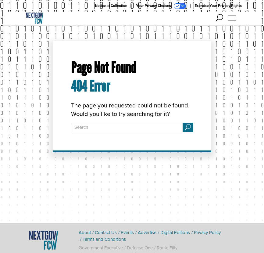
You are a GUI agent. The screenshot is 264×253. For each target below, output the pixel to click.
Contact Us (106, 232)
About (85, 232)
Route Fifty (167, 247)
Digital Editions (175, 232)
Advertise (147, 232)
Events (127, 232)
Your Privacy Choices (161, 6)
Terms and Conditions (104, 239)
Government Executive (101, 247)
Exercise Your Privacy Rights (218, 6)
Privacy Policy (207, 232)
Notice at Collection (111, 6)
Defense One (140, 247)
